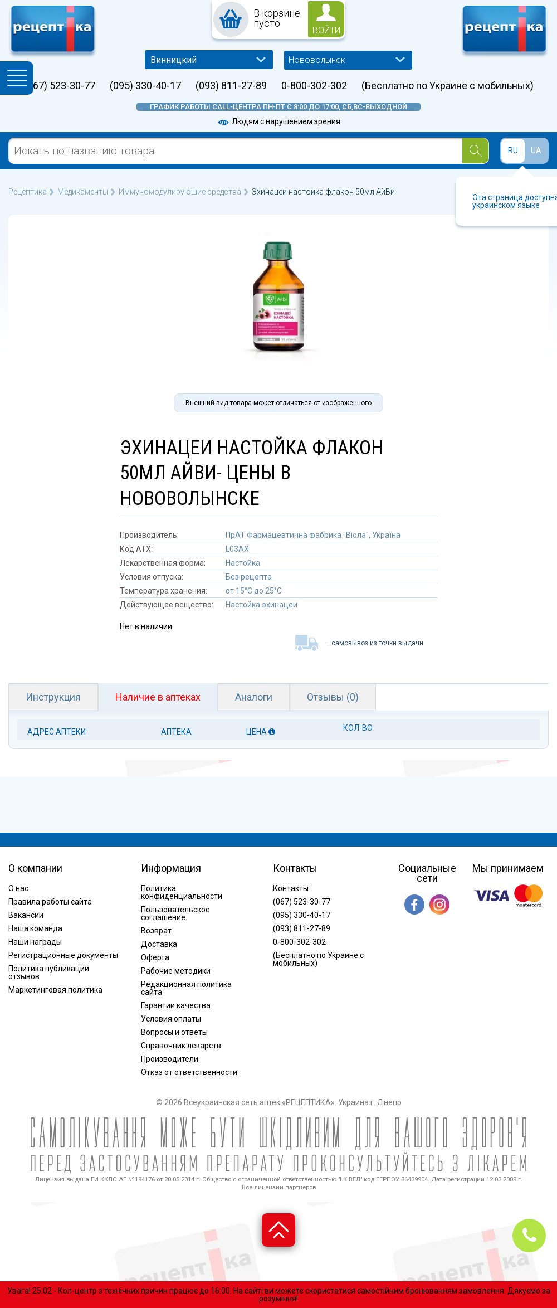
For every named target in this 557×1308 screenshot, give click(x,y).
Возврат (156, 930)
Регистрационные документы (63, 955)
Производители (169, 1058)
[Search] (475, 150)
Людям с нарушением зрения (278, 121)
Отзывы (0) (333, 697)
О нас (18, 888)
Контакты (291, 888)
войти (326, 30)
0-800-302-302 (314, 86)
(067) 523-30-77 (59, 86)
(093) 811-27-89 (231, 86)
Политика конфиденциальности (181, 892)
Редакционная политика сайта (186, 988)
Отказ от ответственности (189, 1072)
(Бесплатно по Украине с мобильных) (447, 86)
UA (536, 150)
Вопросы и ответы (174, 1032)
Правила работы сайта (50, 901)
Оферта (155, 957)
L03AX (237, 548)
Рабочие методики (176, 970)
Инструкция (53, 697)
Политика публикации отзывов (48, 972)
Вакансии (25, 915)
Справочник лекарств (181, 1045)
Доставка (159, 944)
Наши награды (35, 941)
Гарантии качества (176, 1005)
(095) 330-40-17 (145, 86)
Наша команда (35, 928)
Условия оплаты (171, 1018)
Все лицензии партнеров (279, 1187)
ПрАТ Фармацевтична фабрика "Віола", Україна (313, 535)
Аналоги (253, 697)
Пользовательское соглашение (175, 913)
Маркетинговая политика (55, 989)
